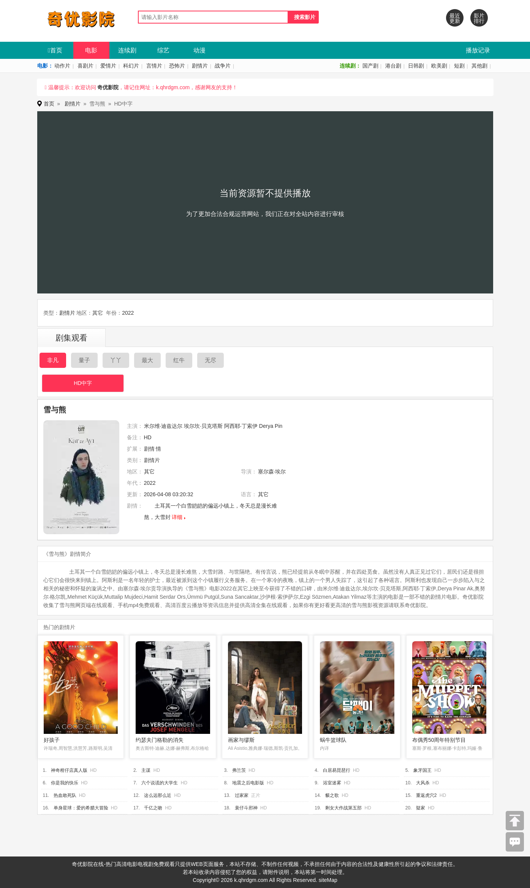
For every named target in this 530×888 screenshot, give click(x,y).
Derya (266, 426)
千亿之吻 (153, 808)
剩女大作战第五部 (343, 808)
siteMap (328, 880)
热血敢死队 (65, 795)
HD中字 (83, 383)
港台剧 (393, 66)
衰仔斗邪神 (246, 808)
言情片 (154, 66)
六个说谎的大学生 (159, 782)
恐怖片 (177, 66)
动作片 (62, 66)
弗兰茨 (239, 770)
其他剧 (479, 66)
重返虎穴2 (426, 795)
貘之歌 (332, 795)
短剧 (459, 66)
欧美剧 (439, 66)
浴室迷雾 (332, 782)
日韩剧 (416, 66)
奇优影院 (108, 87)
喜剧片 (85, 66)
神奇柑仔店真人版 (69, 770)
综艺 (163, 50)
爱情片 (108, 66)
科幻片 (131, 66)
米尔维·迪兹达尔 (163, 426)
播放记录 (478, 50)
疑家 (420, 808)
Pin (278, 426)
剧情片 (200, 66)
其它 (97, 313)
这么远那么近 (157, 795)
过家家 (241, 795)
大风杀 (423, 782)
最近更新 (454, 18)
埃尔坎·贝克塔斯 (203, 426)
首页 (55, 50)
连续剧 (127, 50)
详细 (177, 517)
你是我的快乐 (64, 782)
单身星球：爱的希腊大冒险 (81, 808)
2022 (128, 313)
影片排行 (479, 18)
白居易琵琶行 (336, 770)
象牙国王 (422, 770)
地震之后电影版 (248, 782)
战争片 (223, 66)
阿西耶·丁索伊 (241, 426)
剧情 (149, 449)
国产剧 (370, 66)
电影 (91, 50)
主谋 (145, 770)
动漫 (199, 50)
